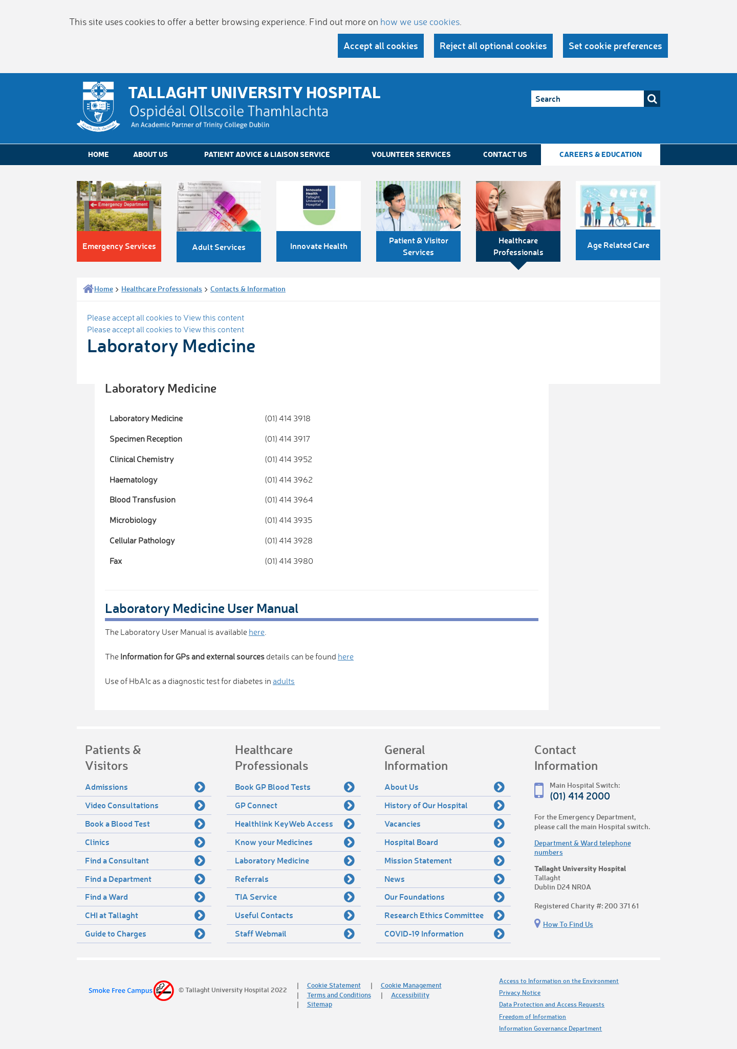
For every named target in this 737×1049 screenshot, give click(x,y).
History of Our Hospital (444, 805)
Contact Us (505, 154)
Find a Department (145, 879)
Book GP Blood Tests (295, 787)
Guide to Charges (145, 933)
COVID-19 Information (444, 933)
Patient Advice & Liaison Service (267, 154)
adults (284, 681)
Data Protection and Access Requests (551, 1004)
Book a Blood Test (145, 823)
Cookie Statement (334, 984)
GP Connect (295, 805)
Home (98, 154)
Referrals (295, 879)
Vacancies (444, 823)
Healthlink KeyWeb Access (295, 823)
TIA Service (295, 897)
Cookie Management (411, 984)
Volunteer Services (411, 154)
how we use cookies (420, 21)
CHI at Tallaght (145, 915)
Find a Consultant (145, 860)
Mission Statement (444, 860)
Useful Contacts (295, 915)
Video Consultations (145, 805)
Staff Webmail (295, 933)
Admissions (145, 787)
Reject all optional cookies (493, 45)
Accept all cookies (380, 45)
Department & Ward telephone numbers (582, 847)
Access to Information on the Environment (559, 981)
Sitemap (319, 1003)
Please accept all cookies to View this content (165, 317)
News (444, 879)
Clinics (145, 842)
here (257, 632)
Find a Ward (145, 897)
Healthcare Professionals (161, 288)
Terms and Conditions (339, 994)
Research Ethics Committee (444, 915)
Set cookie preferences (615, 45)
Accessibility (410, 994)
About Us (150, 154)
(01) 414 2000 (580, 796)
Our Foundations (444, 897)
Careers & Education (600, 154)
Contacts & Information (248, 288)
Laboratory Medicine (295, 860)
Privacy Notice (519, 992)
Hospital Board (444, 842)
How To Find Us (568, 924)
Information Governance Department (550, 1028)
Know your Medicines (295, 842)
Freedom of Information (532, 1016)
